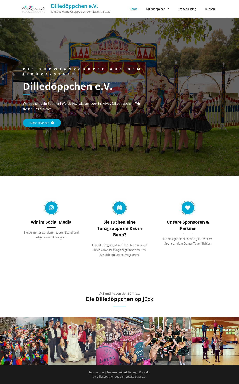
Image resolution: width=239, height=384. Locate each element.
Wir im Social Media (51, 222)
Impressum (96, 372)
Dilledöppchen (157, 9)
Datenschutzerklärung (121, 372)
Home (133, 9)
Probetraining (187, 9)
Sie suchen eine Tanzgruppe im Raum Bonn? (119, 228)
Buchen (210, 9)
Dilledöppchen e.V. (74, 5)
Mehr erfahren (40, 123)
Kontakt (144, 372)
